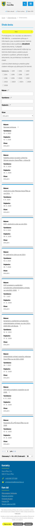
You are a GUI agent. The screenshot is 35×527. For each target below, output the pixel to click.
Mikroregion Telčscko (9, 493)
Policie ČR (5, 501)
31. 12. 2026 (7, 303)
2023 (13, 82)
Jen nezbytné (18, 524)
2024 (21, 82)
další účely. (18, 513)
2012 (20, 71)
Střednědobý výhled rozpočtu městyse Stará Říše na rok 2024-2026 (17, 357)
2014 (5, 74)
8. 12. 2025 (7, 398)
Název (5, 90)
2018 (5, 78)
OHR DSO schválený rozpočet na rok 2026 (16, 391)
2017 (27, 74)
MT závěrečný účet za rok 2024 (14, 254)
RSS (23, 32)
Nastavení (28, 524)
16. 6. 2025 (7, 230)
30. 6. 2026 (7, 206)
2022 (6, 82)
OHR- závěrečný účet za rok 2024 (15, 224)
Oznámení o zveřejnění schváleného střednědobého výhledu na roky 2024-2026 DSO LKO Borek (17, 323)
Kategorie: (5, 71)
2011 (13, 71)
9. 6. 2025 (6, 200)
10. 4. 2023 (7, 133)
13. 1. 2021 (6, 296)
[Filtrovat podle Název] (17, 94)
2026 (6, 85)
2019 (12, 78)
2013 (27, 71)
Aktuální (6, 146)
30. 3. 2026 (7, 166)
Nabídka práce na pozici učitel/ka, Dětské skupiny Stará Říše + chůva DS (16, 159)
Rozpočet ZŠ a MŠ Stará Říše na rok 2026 (15, 424)
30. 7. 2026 (7, 267)
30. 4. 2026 (7, 173)
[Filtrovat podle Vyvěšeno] (17, 101)
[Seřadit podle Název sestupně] (9, 90)
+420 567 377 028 (11, 478)
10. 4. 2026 (7, 139)
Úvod (3, 18)
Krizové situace (7, 499)
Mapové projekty (7, 496)
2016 (20, 74)
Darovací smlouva (11, 127)
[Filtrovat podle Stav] (17, 116)
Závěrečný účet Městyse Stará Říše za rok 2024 (16, 192)
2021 (28, 78)
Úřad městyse (11, 18)
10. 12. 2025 (7, 431)
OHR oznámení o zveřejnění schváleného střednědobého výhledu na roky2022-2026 (16, 287)
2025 (29, 82)
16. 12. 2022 (7, 332)
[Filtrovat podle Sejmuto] (17, 108)
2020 (20, 78)
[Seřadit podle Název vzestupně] (9, 89)
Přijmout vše (7, 524)
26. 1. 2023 (7, 365)
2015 (13, 74)
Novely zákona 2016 (8, 504)
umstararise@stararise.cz (14, 482)
